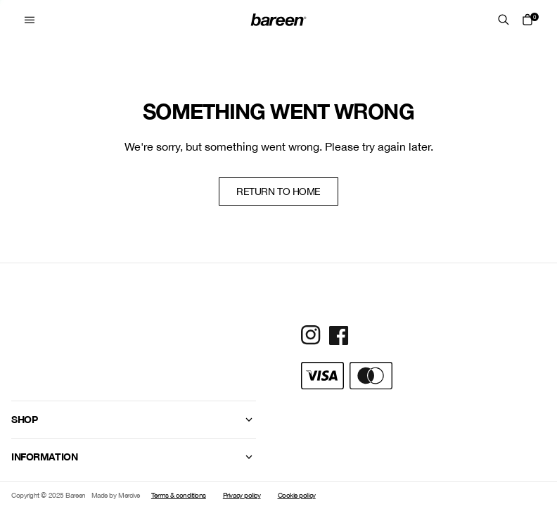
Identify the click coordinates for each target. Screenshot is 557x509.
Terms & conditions (178, 495)
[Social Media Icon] (311, 335)
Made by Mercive (115, 495)
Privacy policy (242, 495)
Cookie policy (297, 495)
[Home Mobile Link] (278, 19)
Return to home (278, 191)
